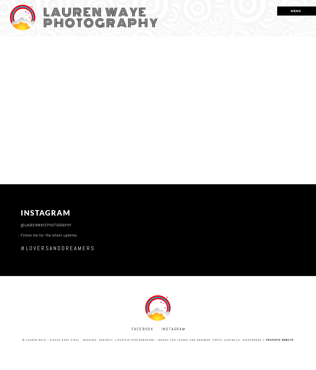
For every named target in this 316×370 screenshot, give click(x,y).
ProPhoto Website (280, 340)
